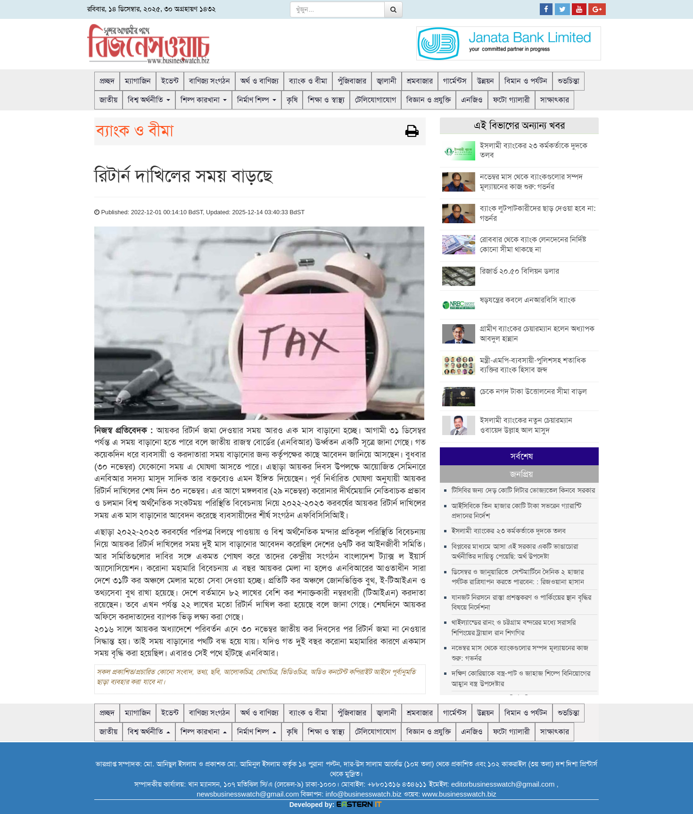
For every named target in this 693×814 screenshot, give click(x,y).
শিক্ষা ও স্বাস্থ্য (326, 100)
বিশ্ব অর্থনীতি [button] (149, 100)
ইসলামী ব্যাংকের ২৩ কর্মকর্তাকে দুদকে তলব (533, 150)
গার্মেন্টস (455, 81)
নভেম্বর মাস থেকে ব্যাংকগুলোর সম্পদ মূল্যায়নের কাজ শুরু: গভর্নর (531, 182)
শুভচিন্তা (568, 81)
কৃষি (292, 100)
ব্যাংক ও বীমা (308, 81)
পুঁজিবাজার (352, 81)
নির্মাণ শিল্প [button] (256, 100)
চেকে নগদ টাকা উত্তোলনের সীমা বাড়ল (533, 391)
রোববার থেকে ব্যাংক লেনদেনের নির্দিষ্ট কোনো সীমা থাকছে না (533, 244)
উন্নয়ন (485, 81)
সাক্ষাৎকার (554, 100)
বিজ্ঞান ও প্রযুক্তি (428, 100)
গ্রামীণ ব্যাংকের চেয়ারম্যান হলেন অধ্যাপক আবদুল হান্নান (537, 334)
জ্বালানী (386, 81)
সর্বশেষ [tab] (481, 456)
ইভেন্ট (170, 81)
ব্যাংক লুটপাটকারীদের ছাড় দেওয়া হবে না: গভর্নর (537, 213)
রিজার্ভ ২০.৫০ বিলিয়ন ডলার (519, 271)
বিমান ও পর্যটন (525, 81)
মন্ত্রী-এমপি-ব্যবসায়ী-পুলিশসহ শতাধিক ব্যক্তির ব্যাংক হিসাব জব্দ (533, 365)
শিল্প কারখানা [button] (204, 100)
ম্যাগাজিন (138, 81)
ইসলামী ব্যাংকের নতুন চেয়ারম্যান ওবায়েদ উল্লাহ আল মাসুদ (526, 425)
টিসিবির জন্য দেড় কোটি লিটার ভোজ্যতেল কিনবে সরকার (523, 473)
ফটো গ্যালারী (511, 100)
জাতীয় (108, 100)
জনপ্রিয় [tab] (560, 456)
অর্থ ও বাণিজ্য (259, 81)
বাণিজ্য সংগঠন (209, 81)
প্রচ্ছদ (107, 81)
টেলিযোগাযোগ (375, 100)
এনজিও (472, 100)
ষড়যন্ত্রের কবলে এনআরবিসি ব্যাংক (528, 300)
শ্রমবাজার (420, 81)
